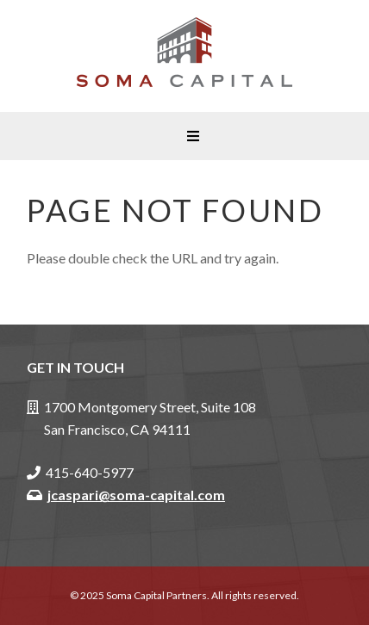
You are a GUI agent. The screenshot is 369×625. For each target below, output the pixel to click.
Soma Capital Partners (184, 56)
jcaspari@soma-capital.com (136, 494)
